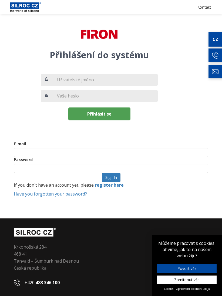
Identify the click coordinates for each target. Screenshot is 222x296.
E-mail (20, 143)
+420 (42, 282)
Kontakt (204, 7)
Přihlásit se (99, 114)
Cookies (168, 289)
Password (23, 159)
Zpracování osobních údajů (193, 289)
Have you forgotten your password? (50, 194)
